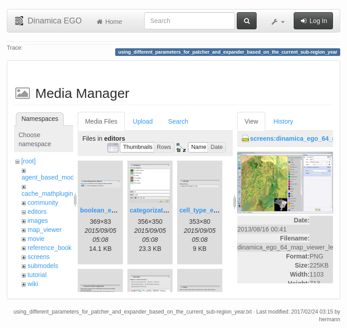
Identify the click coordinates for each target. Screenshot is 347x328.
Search (178, 121)
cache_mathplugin (47, 193)
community (43, 202)
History (283, 121)
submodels (43, 265)
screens (39, 256)
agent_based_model (50, 177)
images (38, 220)
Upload (143, 121)
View (251, 121)
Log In (313, 20)
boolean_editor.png (109, 210)
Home (108, 21)
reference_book (49, 247)
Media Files (101, 121)
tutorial (37, 274)
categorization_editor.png (168, 210)
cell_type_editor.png (209, 210)
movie (36, 238)
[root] (28, 161)
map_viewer (44, 229)
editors (37, 211)
